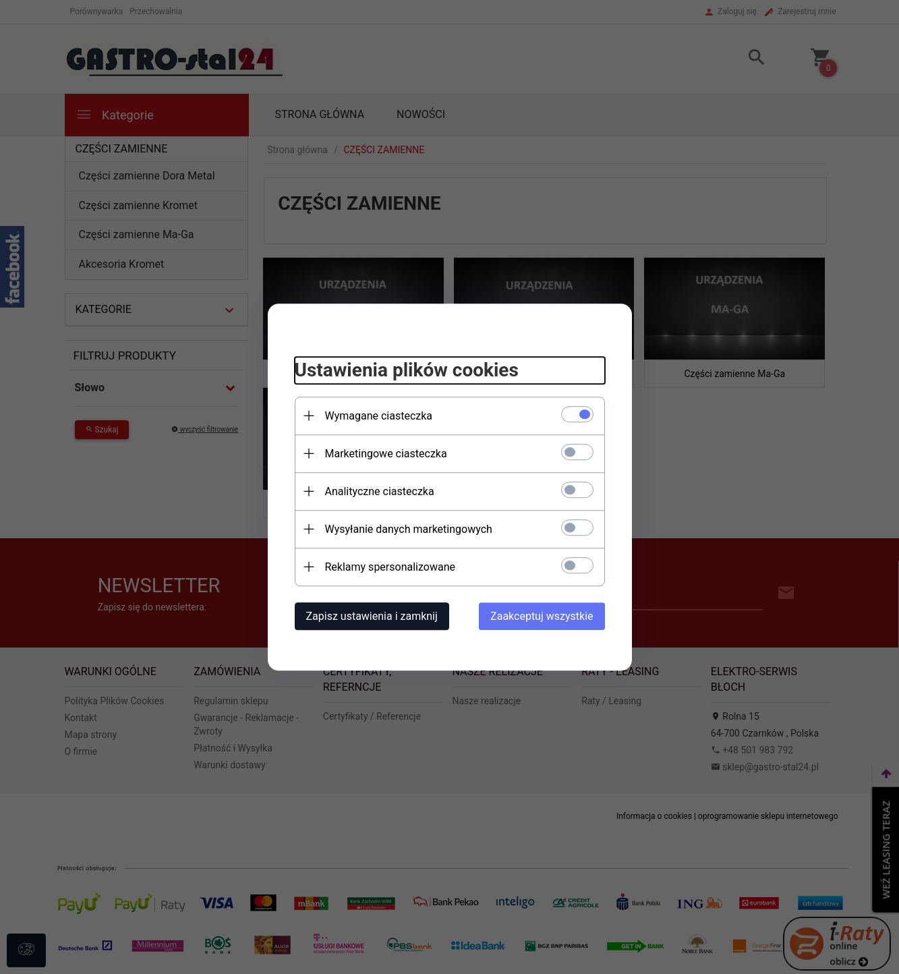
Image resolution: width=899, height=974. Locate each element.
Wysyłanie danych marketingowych (408, 529)
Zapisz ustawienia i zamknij (372, 616)
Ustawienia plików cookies (407, 370)
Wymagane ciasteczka (379, 415)
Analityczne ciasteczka (379, 491)
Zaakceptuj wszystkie (541, 616)
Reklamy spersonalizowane (390, 567)
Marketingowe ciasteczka (386, 453)
